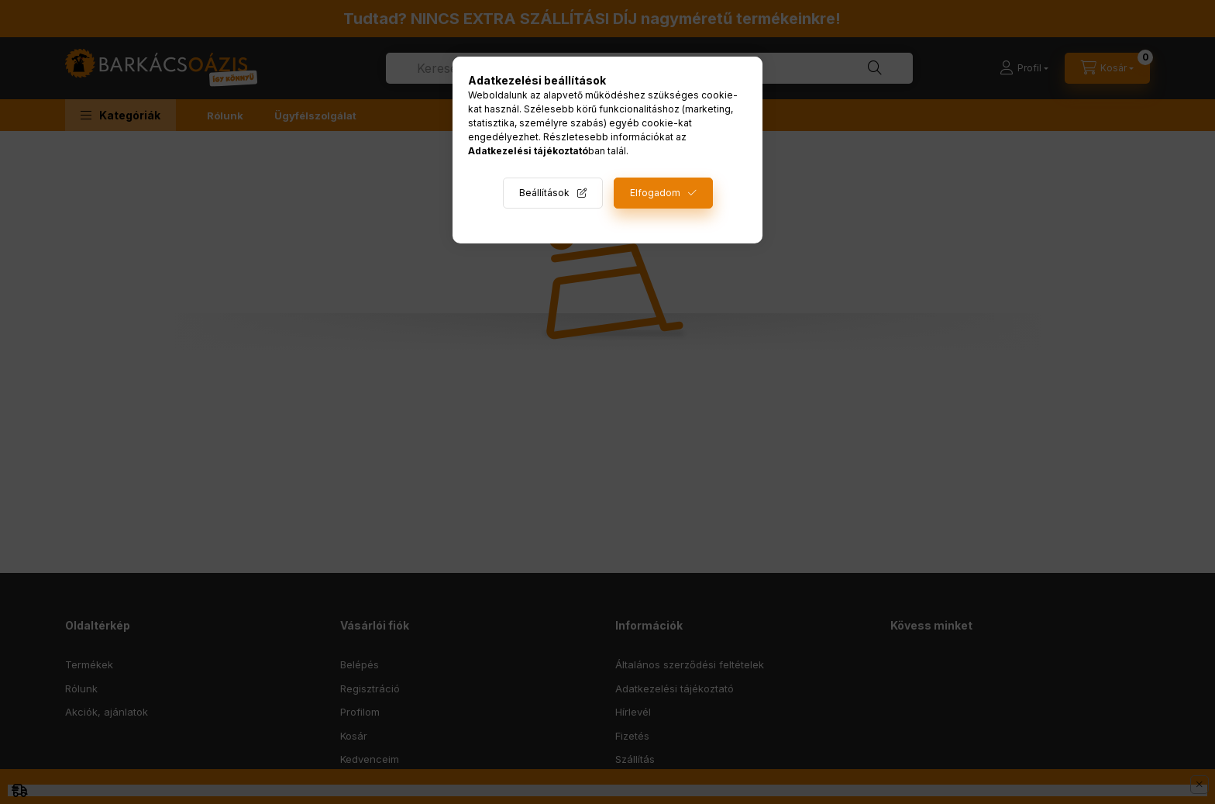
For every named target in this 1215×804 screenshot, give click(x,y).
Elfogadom (655, 192)
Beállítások (544, 192)
